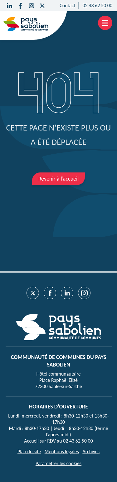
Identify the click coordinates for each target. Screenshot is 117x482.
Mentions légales (62, 451)
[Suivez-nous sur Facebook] (20, 5)
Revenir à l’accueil (58, 178)
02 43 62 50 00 (97, 5)
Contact (67, 5)
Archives (91, 451)
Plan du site (29, 451)
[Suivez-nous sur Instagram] (31, 5)
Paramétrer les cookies (58, 463)
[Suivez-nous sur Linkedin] (9, 5)
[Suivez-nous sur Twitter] (42, 5)
